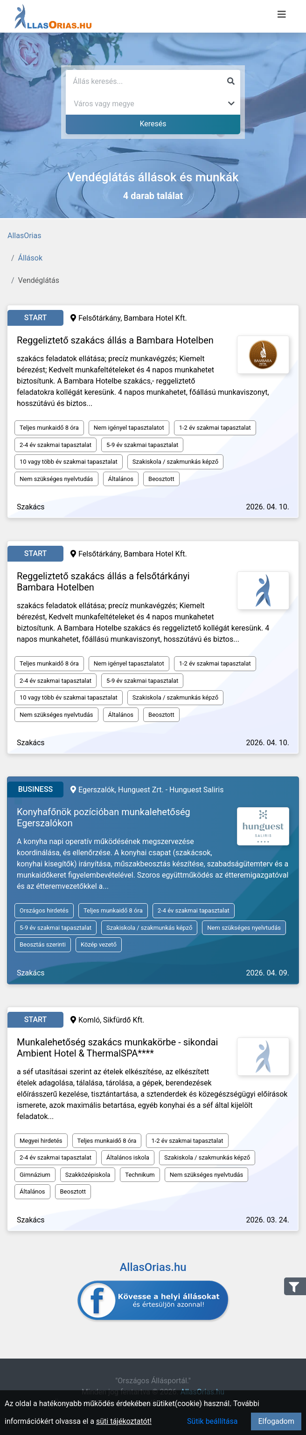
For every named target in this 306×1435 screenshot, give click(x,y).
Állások (30, 258)
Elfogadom (276, 1421)
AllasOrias (24, 235)
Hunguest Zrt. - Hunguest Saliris (170, 789)
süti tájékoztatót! (124, 1421)
